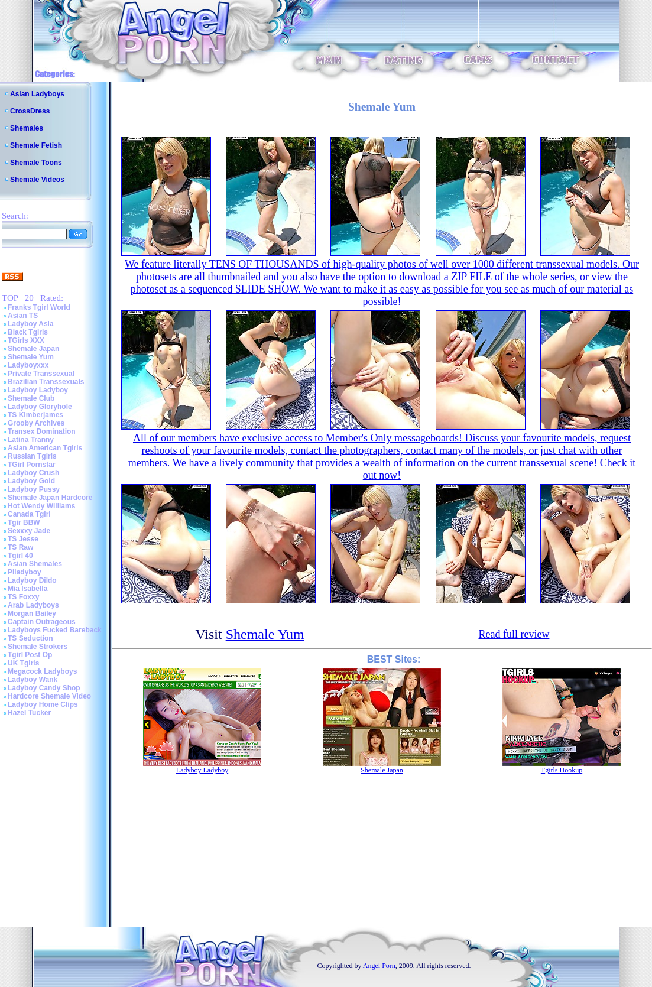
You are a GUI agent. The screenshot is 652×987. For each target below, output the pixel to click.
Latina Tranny (31, 440)
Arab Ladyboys (33, 605)
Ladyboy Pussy (34, 489)
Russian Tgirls (32, 456)
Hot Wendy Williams (41, 506)
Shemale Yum (31, 357)
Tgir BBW (24, 522)
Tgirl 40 (20, 555)
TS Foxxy (23, 597)
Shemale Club (31, 398)
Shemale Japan (33, 349)
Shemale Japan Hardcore (50, 497)
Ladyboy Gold (31, 481)
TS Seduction (30, 638)
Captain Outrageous (42, 622)
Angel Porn (379, 966)
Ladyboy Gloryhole (40, 406)
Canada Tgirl (29, 514)
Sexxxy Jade (29, 531)
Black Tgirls (28, 332)
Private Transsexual (41, 373)
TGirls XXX (26, 340)
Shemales (26, 128)
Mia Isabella (27, 589)
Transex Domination (42, 431)
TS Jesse (23, 539)
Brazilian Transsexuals (46, 382)
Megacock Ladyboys (42, 671)
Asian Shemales (35, 564)
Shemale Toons (36, 162)
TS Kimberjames (35, 415)
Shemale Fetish (36, 145)
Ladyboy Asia (31, 324)
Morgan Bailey (32, 613)
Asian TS (23, 315)
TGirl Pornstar (32, 464)
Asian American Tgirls (45, 448)
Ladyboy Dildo (32, 580)
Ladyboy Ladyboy (38, 390)
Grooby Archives (36, 423)
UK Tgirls (23, 663)
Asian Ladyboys (37, 94)
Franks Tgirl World (39, 307)
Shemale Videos (37, 180)
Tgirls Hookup (561, 770)
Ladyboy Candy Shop (44, 688)
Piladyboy (24, 572)
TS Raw (20, 547)
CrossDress (30, 111)
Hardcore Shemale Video (49, 696)
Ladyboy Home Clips (43, 704)
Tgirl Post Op (30, 655)
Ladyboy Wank (32, 680)
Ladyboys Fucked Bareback (55, 630)
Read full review (513, 634)
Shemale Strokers (37, 646)
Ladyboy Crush (33, 473)
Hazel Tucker (29, 713)
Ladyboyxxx (28, 365)
